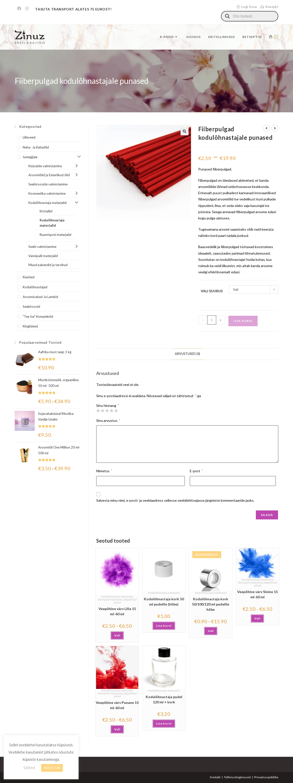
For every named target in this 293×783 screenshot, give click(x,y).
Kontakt (215, 777)
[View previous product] (266, 128)
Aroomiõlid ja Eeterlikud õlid (49, 175)
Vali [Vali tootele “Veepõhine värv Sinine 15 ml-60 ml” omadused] (257, 618)
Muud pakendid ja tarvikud (48, 265)
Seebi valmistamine (42, 247)
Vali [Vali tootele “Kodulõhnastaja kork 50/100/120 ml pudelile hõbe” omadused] (211, 631)
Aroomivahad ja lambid (40, 297)
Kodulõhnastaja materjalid (117, 596)
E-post (196, 471)
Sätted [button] (29, 767)
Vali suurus (212, 291)
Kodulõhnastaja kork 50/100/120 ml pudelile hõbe (210, 604)
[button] (185, 131)
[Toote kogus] (211, 319)
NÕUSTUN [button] (52, 768)
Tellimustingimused (237, 777)
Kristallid (46, 211)
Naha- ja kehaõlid (36, 147)
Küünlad (28, 277)
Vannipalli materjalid (110, 599)
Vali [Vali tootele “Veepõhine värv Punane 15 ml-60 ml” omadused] (117, 729)
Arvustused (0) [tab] (187, 354)
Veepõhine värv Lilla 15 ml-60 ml (117, 611)
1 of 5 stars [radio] (98, 410)
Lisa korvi (243, 321)
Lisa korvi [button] (164, 625)
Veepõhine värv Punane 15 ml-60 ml (117, 705)
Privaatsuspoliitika (266, 777)
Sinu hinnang (107, 405)
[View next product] (274, 128)
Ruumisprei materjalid (55, 235)
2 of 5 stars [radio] (102, 410)
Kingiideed (30, 326)
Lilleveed (29, 137)
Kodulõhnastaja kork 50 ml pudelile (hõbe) (164, 601)
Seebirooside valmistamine (48, 184)
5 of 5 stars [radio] (116, 410)
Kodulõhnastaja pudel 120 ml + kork (164, 699)
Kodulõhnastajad (35, 287)
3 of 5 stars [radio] (107, 410)
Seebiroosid (31, 307)
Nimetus (104, 471)
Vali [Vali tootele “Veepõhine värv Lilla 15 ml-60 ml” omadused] (117, 635)
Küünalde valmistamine (45, 166)
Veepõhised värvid (125, 601)
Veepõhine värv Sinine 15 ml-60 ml (257, 594)
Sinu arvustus (108, 420)
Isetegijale (30, 157)
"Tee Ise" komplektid (38, 316)
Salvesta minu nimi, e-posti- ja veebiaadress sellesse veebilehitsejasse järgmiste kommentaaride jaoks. (175, 500)
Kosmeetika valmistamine (47, 193)
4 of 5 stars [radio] (111, 410)
